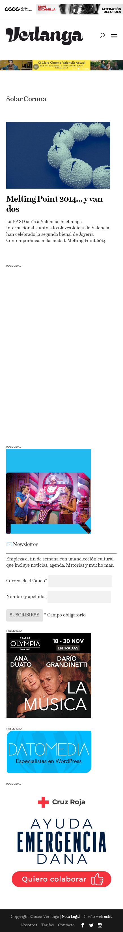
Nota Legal (71, 917)
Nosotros (29, 925)
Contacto (66, 925)
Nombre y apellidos (26, 597)
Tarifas (47, 925)
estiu (108, 917)
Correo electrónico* (27, 581)
